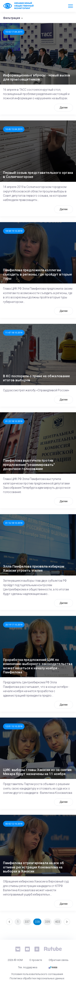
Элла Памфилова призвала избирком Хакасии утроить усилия (33, 568)
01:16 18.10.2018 (13, 523)
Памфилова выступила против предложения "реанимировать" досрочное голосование (29, 464)
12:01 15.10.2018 (13, 726)
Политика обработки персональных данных (37, 978)
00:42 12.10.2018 (13, 823)
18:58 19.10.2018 (13, 230)
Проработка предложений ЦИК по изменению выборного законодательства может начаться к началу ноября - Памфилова (37, 666)
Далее (63, 107)
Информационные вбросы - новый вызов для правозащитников (36, 77)
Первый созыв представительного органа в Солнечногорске (38, 175)
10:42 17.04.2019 (13, 31)
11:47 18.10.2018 (13, 332)
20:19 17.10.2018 (13, 624)
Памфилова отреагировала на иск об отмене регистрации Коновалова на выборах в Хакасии (33, 867)
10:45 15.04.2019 (13, 129)
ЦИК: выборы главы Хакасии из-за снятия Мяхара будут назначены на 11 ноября (37, 772)
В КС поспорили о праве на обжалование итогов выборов (36, 378)
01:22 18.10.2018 (13, 421)
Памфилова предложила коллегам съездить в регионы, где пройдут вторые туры (37, 274)
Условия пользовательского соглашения (37, 974)
